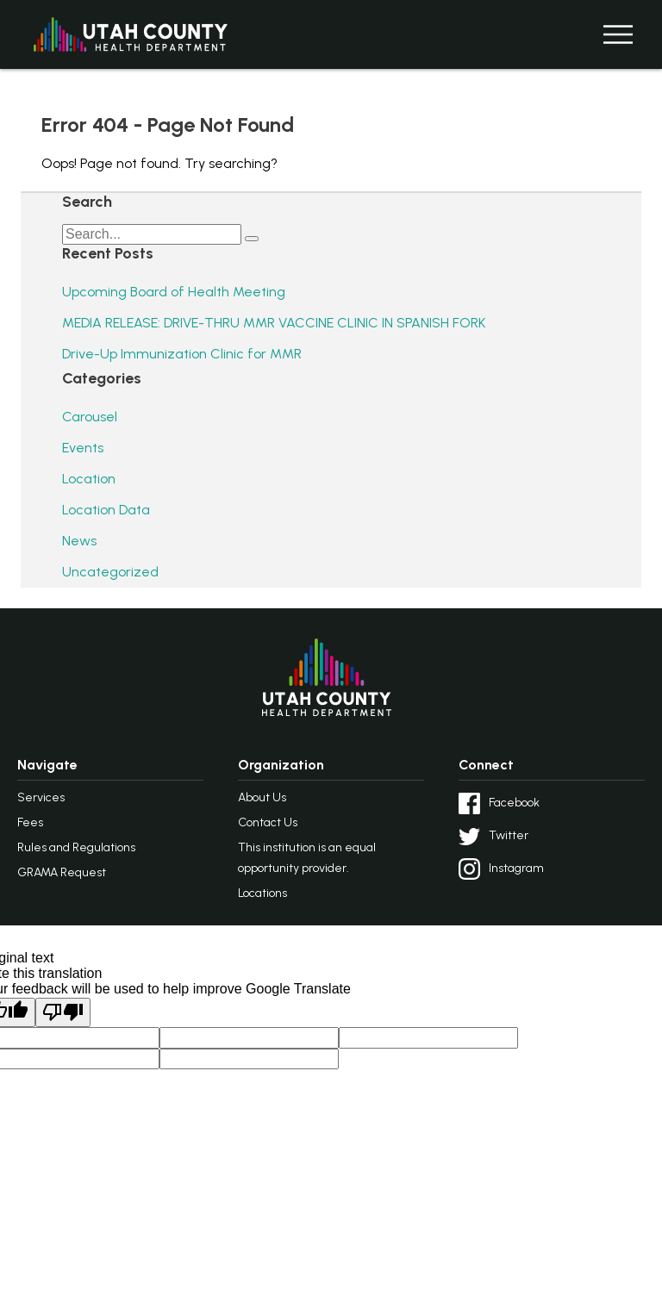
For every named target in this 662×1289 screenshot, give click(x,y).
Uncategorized (110, 572)
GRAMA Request (61, 872)
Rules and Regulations (76, 847)
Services (41, 797)
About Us (262, 797)
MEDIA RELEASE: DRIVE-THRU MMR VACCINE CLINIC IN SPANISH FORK (273, 322)
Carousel (89, 416)
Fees (30, 822)
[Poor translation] (63, 1012)
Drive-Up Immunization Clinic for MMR (182, 354)
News (79, 540)
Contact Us (267, 822)
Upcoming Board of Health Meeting (173, 291)
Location (89, 478)
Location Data (106, 509)
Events (82, 447)
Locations (262, 893)
